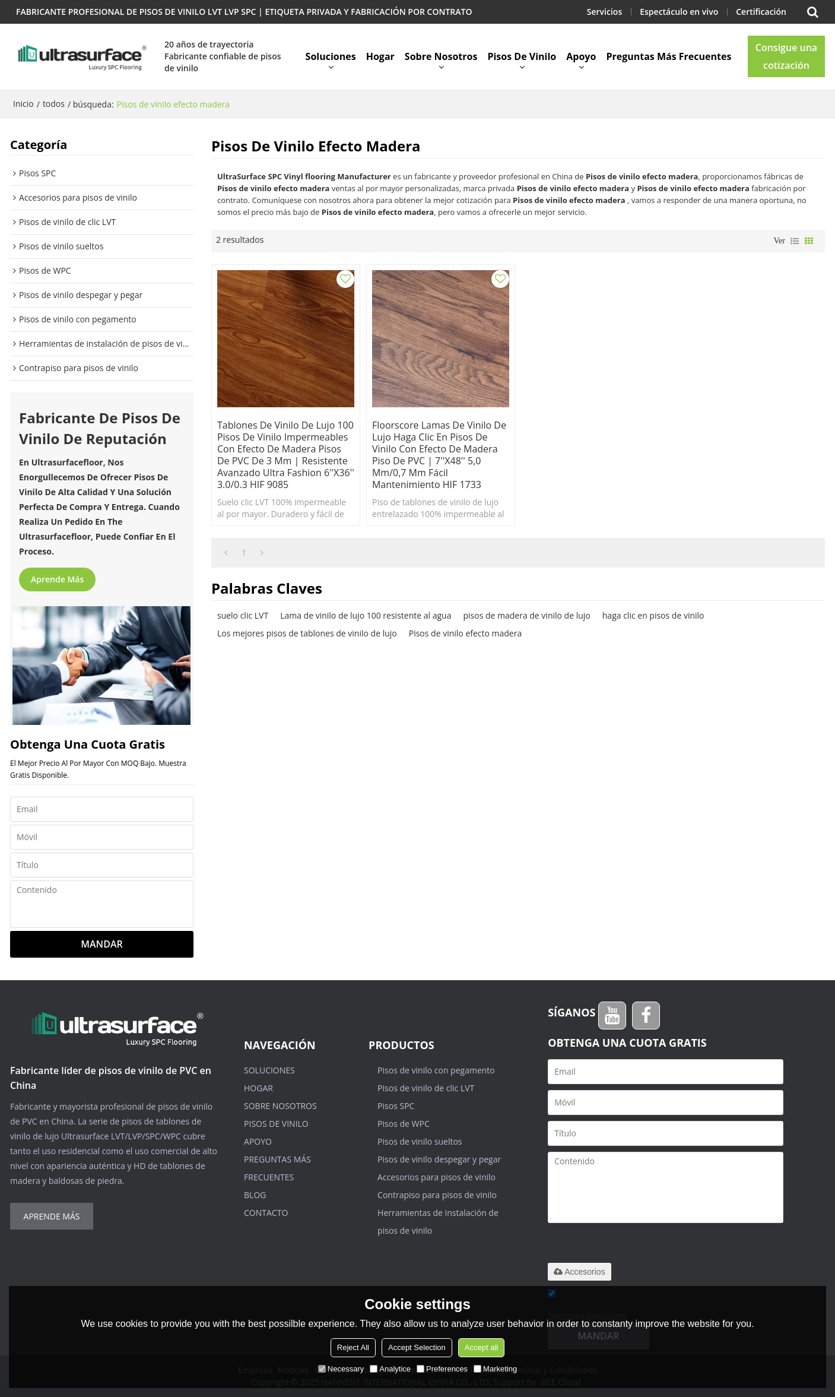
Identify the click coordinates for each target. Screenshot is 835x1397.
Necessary (341, 1368)
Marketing (495, 1368)
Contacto (266, 1212)
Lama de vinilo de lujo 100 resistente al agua (365, 615)
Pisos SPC (395, 1105)
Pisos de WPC (403, 1123)
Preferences (442, 1368)
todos (54, 103)
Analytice (390, 1368)
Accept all (481, 1347)
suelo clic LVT (242, 615)
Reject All (353, 1347)
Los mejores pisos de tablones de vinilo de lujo (307, 633)
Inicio (23, 103)
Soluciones (331, 56)
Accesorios (579, 1271)
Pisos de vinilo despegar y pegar (439, 1159)
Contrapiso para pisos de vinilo (437, 1194)
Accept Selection (417, 1347)
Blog (255, 1194)
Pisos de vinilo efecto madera (465, 633)
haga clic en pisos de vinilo (653, 615)
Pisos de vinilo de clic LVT (425, 1088)
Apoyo (581, 56)
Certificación (761, 11)
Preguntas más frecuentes (668, 56)
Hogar (380, 56)
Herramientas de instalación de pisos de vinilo (438, 1221)
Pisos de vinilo (521, 56)
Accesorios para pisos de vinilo (436, 1177)
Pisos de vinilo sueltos (419, 1141)
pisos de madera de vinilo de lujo (526, 615)
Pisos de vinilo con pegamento (436, 1070)
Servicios (604, 11)
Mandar (101, 944)
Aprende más (57, 579)
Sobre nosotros (441, 56)
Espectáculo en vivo (679, 11)
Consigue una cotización (786, 56)
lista (795, 241)
